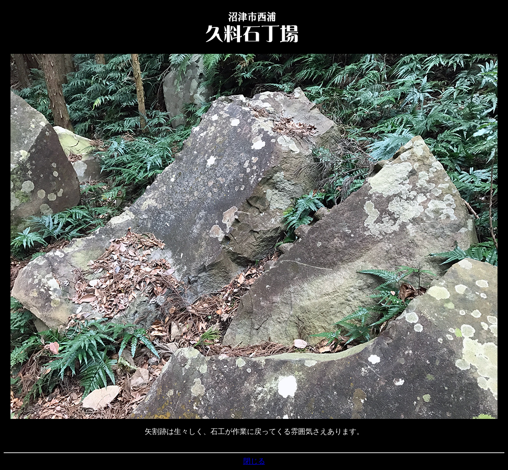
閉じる (254, 461)
